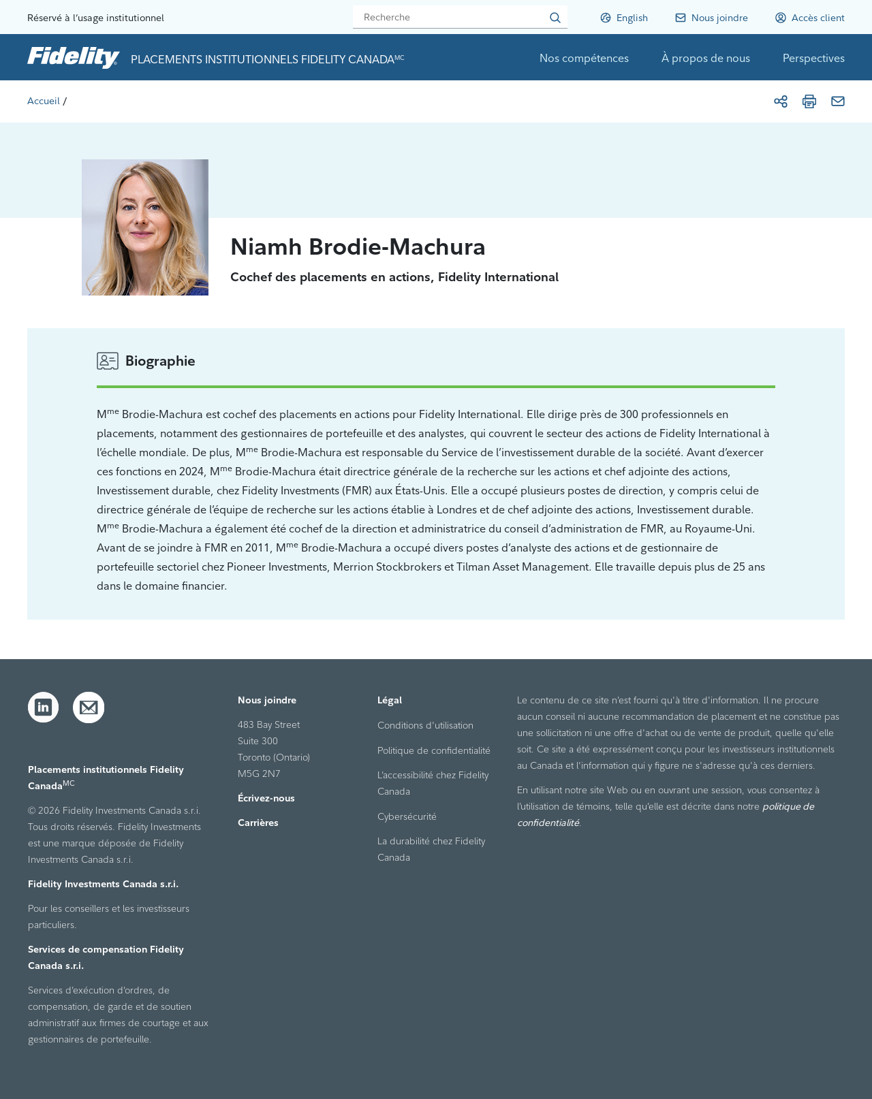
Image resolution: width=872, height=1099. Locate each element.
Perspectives (814, 58)
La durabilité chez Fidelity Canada (431, 849)
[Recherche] (460, 17)
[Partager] (781, 101)
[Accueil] (43, 101)
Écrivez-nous (266, 798)
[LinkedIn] (43, 707)
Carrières (258, 822)
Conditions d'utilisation (425, 725)
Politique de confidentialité (433, 750)
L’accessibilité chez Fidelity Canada (432, 783)
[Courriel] (838, 101)
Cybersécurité (407, 816)
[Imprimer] (809, 101)
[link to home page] (73, 57)
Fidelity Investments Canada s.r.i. (103, 884)
